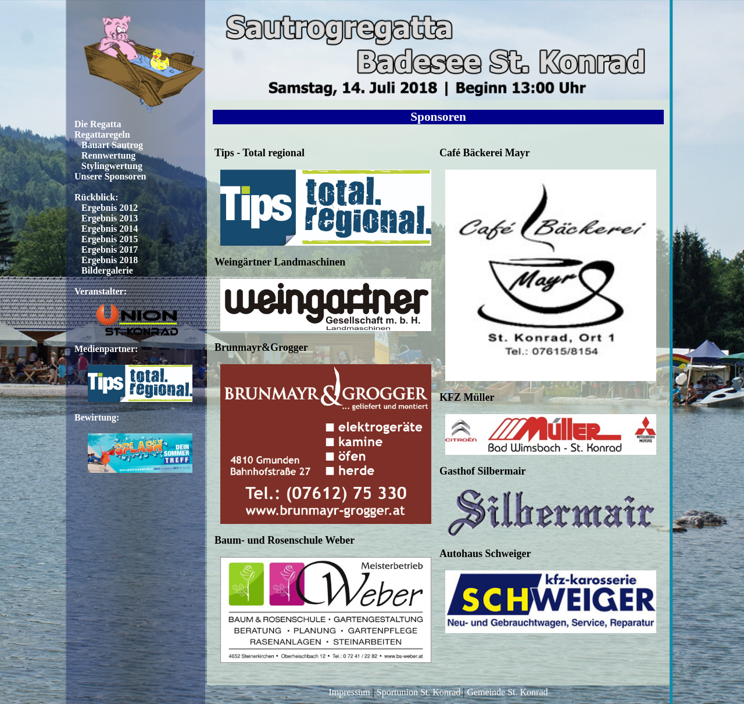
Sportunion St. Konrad (418, 692)
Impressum (349, 692)
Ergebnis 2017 (109, 249)
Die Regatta (97, 124)
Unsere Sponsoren (110, 176)
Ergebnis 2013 (109, 218)
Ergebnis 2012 (109, 208)
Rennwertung (108, 155)
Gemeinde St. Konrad (507, 692)
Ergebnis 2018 (109, 260)
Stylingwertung (111, 166)
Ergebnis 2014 (109, 229)
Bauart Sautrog (112, 145)
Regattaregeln (102, 134)
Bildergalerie (107, 270)
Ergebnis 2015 (109, 239)
